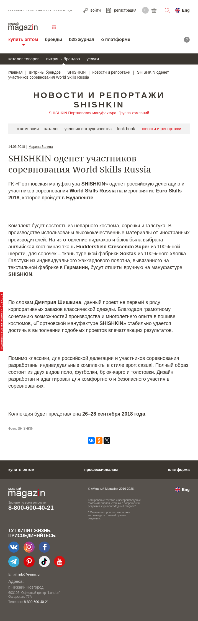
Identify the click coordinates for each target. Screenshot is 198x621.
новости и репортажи (111, 72)
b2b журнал (81, 39)
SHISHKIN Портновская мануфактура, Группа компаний (99, 113)
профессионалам (101, 469)
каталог (51, 128)
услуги (93, 58)
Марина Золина (41, 147)
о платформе (115, 39)
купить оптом (23, 39)
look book (126, 128)
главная (15, 72)
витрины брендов (63, 58)
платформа (179, 469)
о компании (28, 128)
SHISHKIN (76, 72)
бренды (53, 39)
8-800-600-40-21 (31, 507)
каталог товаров (24, 58)
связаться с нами (54, 27)
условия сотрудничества (88, 128)
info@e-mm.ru (29, 574)
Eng (186, 10)
